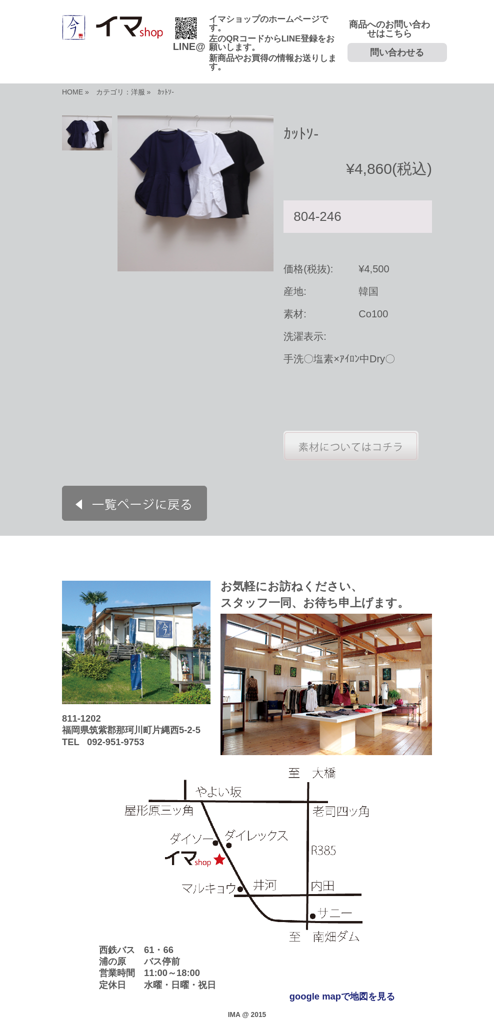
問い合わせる (397, 52)
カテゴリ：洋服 (120, 92)
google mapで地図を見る (342, 996)
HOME (72, 92)
